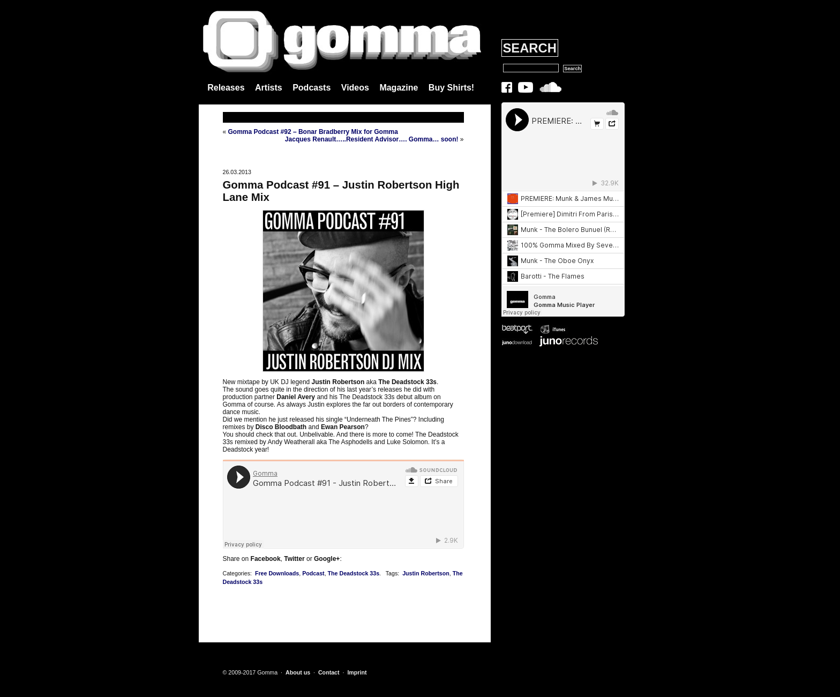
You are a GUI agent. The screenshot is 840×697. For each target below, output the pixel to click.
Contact (329, 672)
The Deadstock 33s (354, 573)
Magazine (398, 87)
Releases (225, 87)
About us (298, 672)
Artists (268, 87)
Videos (355, 87)
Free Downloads (277, 573)
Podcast (313, 573)
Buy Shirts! (451, 87)
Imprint (356, 672)
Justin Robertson (425, 573)
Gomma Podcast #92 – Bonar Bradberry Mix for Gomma (313, 132)
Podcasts (311, 87)
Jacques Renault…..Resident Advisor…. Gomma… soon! (372, 139)
